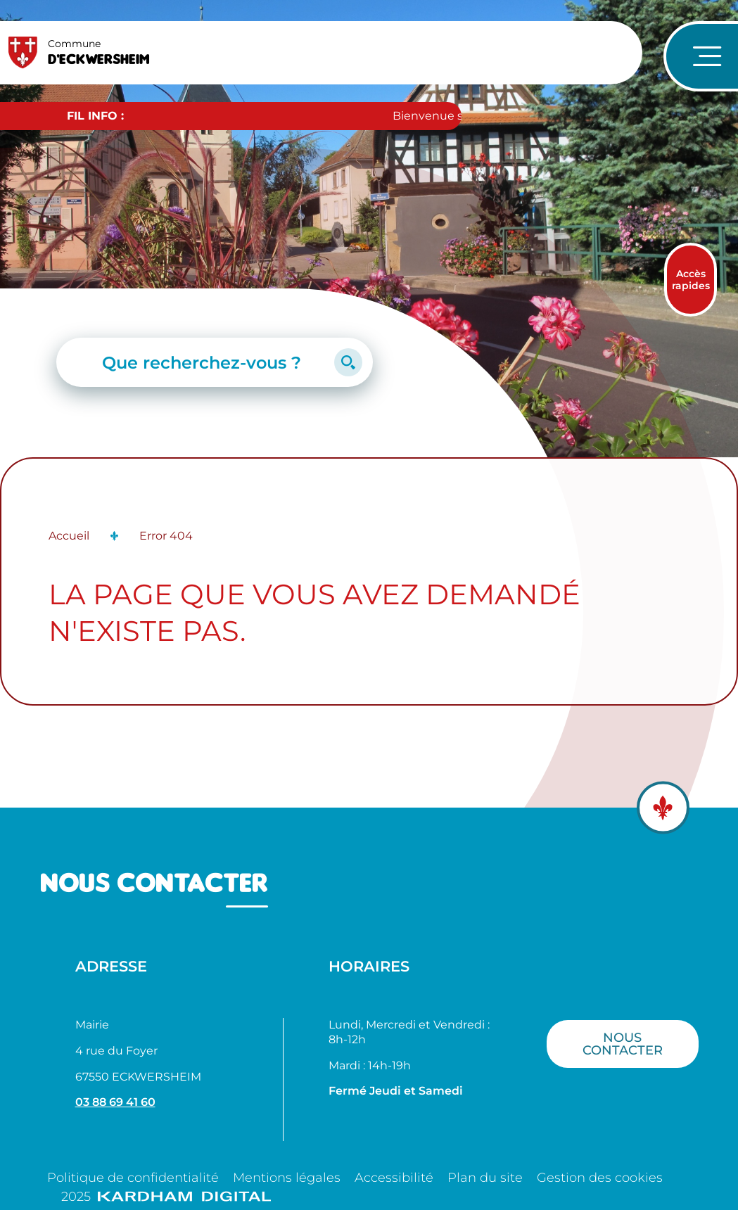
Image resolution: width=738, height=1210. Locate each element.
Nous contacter (623, 1043)
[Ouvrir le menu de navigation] (700, 56)
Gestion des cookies (600, 1177)
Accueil (69, 535)
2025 (166, 1196)
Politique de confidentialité (133, 1177)
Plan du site (485, 1177)
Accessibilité (394, 1177)
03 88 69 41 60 (115, 1102)
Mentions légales (287, 1177)
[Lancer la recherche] (348, 362)
